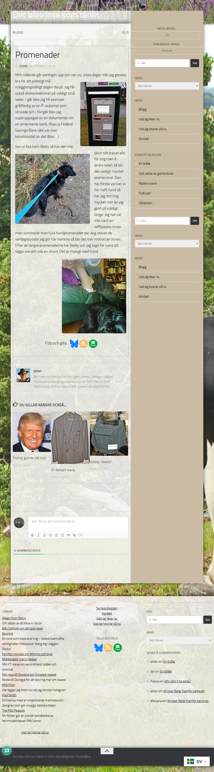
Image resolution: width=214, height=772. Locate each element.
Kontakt (144, 145)
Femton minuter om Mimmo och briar (27, 660)
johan (23, 72)
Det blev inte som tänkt (56, 14)
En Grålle (144, 170)
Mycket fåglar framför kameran (184, 697)
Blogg (18, 39)
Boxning (7, 640)
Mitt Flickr (8, 691)
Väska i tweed (100, 468)
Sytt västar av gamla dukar (156, 180)
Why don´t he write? (177, 688)
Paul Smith (9, 702)
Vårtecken (145, 209)
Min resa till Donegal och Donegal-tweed (29, 681)
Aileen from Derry (14, 625)
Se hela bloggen (106, 615)
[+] (80, 541)
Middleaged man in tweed (19, 666)
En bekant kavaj (63, 476)
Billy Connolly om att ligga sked (22, 635)
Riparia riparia (148, 190)
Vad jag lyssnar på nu (152, 135)
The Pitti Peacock (13, 717)
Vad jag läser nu (149, 126)
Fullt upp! (145, 200)
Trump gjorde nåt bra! (29, 464)
